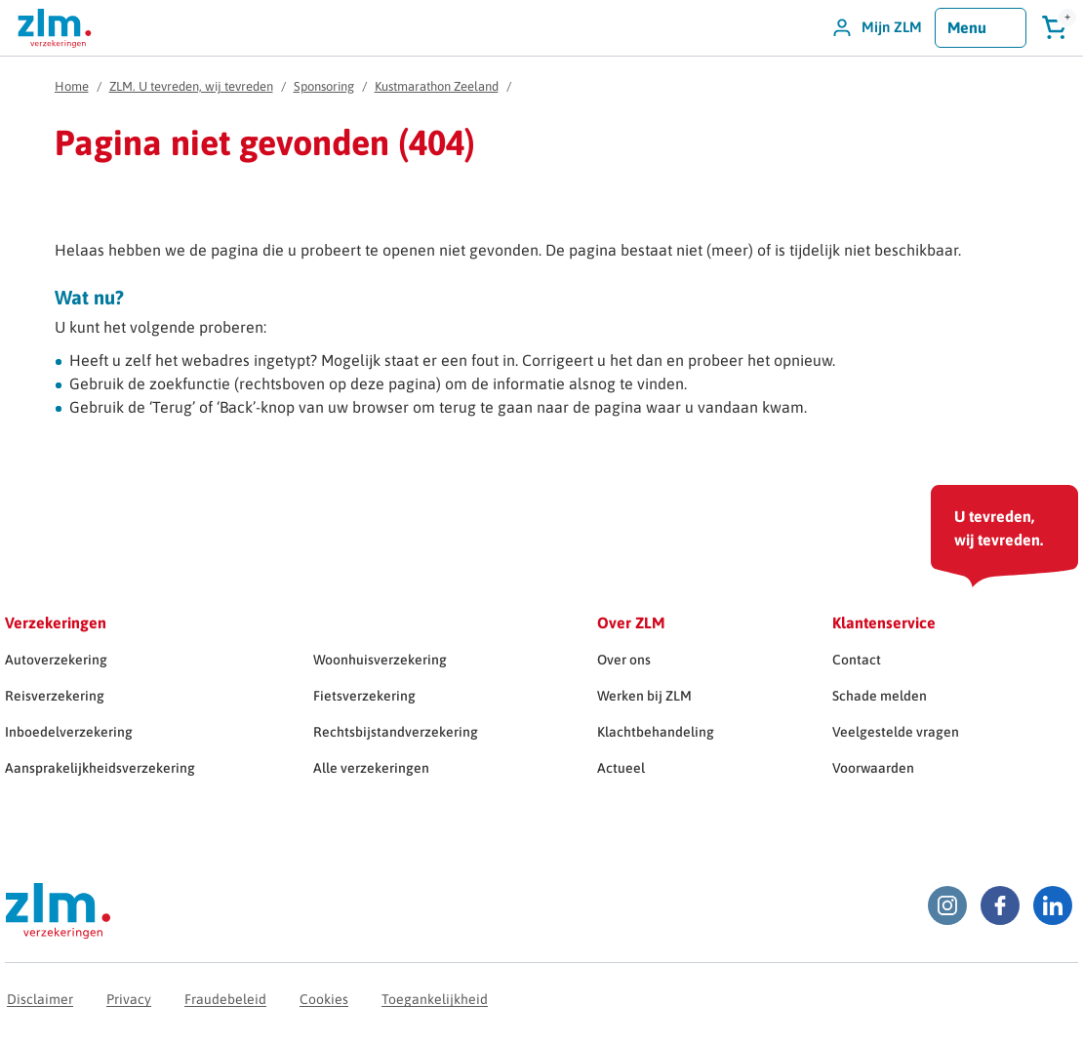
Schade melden (879, 695)
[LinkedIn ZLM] (1052, 905)
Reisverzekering (54, 695)
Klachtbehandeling (655, 732)
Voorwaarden (873, 768)
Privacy (128, 999)
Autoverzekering (56, 659)
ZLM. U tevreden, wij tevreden (191, 86)
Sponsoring (324, 86)
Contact (856, 659)
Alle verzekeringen (371, 768)
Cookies (324, 999)
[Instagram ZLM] (947, 905)
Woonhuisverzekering (380, 659)
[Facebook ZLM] (1000, 905)
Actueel (621, 768)
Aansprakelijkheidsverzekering (100, 768)
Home (72, 86)
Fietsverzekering (364, 695)
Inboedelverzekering (69, 732)
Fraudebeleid (225, 999)
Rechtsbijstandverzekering (395, 732)
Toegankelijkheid (434, 999)
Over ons (624, 659)
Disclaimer (40, 999)
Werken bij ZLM (644, 695)
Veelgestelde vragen (895, 732)
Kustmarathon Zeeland (437, 86)
